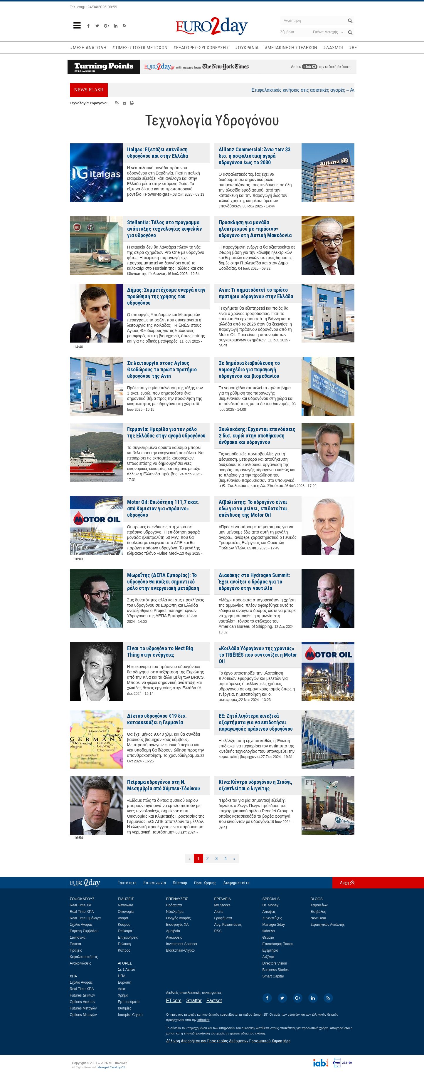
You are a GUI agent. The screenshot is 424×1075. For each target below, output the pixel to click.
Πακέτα (75, 944)
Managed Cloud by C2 (111, 1067)
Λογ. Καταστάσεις (228, 925)
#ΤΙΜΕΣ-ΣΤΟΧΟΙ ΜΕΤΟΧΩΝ (139, 48)
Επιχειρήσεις (128, 937)
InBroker (203, 1020)
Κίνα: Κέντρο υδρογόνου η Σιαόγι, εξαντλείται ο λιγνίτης (255, 785)
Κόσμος (124, 925)
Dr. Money (271, 905)
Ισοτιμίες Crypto (130, 1015)
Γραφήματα (223, 918)
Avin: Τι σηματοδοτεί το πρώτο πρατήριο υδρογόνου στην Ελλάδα (256, 293)
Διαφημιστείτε (236, 883)
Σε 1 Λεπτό (126, 969)
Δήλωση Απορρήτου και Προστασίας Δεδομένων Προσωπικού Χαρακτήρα (228, 1041)
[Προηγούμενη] (189, 858)
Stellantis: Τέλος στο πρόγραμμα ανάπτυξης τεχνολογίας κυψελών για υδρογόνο (164, 228)
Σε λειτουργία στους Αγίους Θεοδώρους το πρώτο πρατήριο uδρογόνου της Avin (162, 369)
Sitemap (180, 883)
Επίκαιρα (125, 931)
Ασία (121, 989)
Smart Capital (273, 976)
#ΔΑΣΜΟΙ (333, 48)
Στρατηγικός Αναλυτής (328, 925)
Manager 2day (274, 925)
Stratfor (193, 1000)
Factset (214, 1000)
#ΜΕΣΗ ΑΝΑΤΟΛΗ (88, 48)
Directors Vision (275, 963)
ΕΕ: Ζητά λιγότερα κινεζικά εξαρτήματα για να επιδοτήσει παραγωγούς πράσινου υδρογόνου (256, 722)
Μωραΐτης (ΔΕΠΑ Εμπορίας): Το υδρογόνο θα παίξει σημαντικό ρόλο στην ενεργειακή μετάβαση (163, 581)
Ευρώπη (125, 982)
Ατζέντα (269, 957)
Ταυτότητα (127, 883)
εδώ (309, 66)
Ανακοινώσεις (80, 963)
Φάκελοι (269, 931)
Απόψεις (269, 912)
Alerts (218, 912)
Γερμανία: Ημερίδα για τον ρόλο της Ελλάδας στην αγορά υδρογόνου (166, 432)
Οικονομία (126, 912)
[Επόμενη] (234, 858)
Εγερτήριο (270, 950)
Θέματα (268, 937)
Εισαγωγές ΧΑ (177, 925)
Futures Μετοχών (83, 1008)
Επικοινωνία (155, 883)
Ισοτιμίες (124, 1008)
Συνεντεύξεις (272, 918)
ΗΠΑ (121, 976)
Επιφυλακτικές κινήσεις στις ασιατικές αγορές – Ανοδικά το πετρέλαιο (329, 90)
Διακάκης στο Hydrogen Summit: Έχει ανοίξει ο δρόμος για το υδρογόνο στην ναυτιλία (254, 581)
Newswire (125, 905)
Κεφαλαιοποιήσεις (84, 957)
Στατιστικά (77, 937)
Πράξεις (76, 950)
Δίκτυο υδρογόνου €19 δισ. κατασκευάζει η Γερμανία (157, 719)
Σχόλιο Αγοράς (81, 925)
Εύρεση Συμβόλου (84, 931)
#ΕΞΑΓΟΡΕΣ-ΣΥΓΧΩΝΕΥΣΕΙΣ (201, 48)
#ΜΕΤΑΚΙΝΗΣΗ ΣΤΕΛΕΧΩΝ (291, 48)
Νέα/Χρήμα (175, 912)
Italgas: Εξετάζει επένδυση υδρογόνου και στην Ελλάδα (157, 152)
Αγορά (123, 918)
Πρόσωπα (174, 905)
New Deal (318, 918)
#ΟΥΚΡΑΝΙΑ (247, 48)
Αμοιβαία (173, 931)
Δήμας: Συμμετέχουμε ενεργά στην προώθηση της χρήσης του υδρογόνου (166, 296)
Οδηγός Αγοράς (178, 918)
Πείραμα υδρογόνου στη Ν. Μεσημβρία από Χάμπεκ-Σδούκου (163, 785)
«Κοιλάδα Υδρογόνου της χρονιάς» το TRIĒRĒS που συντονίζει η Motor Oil (258, 654)
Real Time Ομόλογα (85, 918)
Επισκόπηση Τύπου (278, 944)
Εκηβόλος (318, 912)
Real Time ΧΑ (80, 905)
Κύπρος (124, 950)
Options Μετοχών (83, 1015)
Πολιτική (124, 944)
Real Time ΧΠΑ (82, 912)
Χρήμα (123, 995)
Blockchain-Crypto (180, 950)
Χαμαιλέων (319, 905)
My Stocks (222, 905)
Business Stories (276, 970)
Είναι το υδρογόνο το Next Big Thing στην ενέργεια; (160, 651)
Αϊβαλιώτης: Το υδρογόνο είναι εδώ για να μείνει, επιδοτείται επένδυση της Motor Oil (253, 508)
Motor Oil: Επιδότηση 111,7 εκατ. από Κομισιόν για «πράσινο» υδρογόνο (163, 508)
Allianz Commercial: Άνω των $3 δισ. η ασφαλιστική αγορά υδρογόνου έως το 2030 (254, 155)
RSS (218, 931)
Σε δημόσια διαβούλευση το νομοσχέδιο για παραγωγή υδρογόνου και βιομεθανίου (249, 369)
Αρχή (344, 882)
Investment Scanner (182, 944)
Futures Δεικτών (82, 995)
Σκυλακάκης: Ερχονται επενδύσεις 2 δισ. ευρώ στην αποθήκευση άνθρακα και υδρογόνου (257, 435)
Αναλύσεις (174, 937)
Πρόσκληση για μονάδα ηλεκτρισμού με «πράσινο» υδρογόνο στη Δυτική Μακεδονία (255, 228)
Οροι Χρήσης (205, 883)
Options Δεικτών (82, 1002)
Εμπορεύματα (129, 1002)
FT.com (173, 1000)
